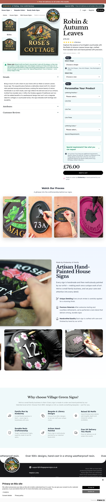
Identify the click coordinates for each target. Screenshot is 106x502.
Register (91, 10)
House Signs (7, 10)
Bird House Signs (26, 15)
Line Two (68, 109)
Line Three (68, 117)
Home (5, 15)
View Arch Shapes (84, 68)
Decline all (91, 491)
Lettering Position (71, 93)
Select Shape (69, 61)
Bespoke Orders (19, 10)
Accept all (91, 487)
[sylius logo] (12, 464)
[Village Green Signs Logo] (59, 10)
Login (84, 10)
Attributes (7, 107)
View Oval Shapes (73, 68)
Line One (68, 101)
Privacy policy (19, 495)
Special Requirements (72, 134)
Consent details (7, 495)
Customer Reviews (11, 113)
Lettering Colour (70, 126)
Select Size (68, 73)
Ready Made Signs (33, 10)
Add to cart (83, 173)
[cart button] (100, 10)
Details (6, 77)
